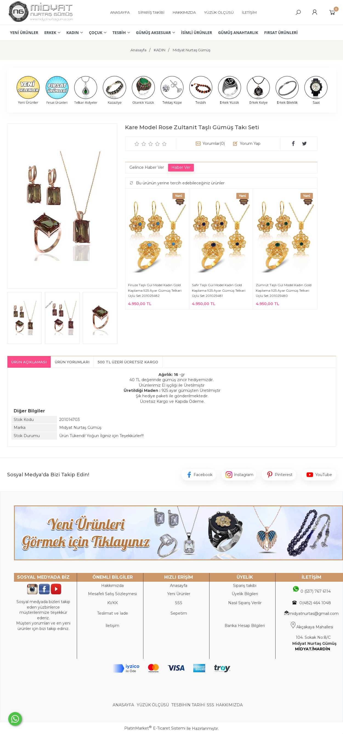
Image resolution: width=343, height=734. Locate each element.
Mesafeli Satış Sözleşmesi (112, 593)
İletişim (112, 625)
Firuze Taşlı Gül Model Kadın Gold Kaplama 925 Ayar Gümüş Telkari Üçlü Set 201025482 (155, 290)
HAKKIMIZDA (229, 704)
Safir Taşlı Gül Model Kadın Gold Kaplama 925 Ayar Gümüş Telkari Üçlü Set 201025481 (218, 290)
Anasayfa (178, 585)
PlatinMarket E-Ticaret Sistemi (154, 728)
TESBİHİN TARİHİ (188, 704)
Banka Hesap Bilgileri (245, 625)
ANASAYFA (124, 704)
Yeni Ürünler (178, 593)
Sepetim (179, 613)
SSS (210, 704)
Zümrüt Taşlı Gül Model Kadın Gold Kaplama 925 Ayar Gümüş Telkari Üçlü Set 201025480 (283, 290)
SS (179, 602)
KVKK (112, 602)
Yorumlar (214, 143)
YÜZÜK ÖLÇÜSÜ (153, 704)
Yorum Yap (250, 143)
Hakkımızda (112, 585)
